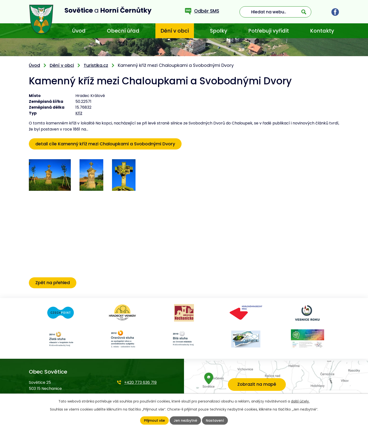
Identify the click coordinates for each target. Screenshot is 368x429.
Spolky (218, 30)
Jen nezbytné (185, 420)
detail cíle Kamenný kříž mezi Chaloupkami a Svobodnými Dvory (105, 144)
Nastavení (215, 420)
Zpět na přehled (52, 283)
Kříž (78, 113)
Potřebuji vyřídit (268, 30)
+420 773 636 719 (140, 382)
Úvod (79, 30)
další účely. (300, 401)
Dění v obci (174, 30)
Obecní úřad (123, 30)
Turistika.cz (96, 65)
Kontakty (322, 30)
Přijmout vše (154, 420)
